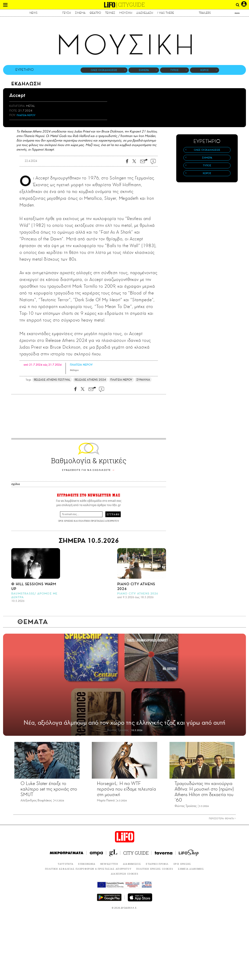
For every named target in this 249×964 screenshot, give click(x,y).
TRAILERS (205, 13)
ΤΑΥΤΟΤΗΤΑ (65, 863)
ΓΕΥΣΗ (66, 13)
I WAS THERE (165, 13)
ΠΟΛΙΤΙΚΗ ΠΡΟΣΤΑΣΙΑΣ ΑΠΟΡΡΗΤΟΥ (98, 520)
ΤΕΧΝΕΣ (110, 13)
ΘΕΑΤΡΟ (95, 13)
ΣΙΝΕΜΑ (80, 13)
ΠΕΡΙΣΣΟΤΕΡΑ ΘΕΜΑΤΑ (222, 818)
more (237, 12)
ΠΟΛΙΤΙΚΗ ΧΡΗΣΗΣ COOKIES (154, 868)
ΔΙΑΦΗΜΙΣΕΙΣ (132, 863)
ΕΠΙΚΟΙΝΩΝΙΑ (87, 863)
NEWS (34, 13)
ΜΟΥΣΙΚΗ (125, 13)
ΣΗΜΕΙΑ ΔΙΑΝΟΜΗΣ (191, 868)
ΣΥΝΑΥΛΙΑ (143, 379)
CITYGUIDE (131, 4)
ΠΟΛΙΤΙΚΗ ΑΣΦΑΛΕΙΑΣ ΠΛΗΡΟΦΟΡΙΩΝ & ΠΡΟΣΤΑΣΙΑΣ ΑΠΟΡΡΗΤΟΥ (88, 868)
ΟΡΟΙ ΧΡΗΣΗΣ (65, 520)
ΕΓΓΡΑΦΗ (113, 514)
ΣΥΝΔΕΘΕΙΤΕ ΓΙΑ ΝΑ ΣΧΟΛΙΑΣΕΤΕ (86, 470)
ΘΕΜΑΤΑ (32, 621)
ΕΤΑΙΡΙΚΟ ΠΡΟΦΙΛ (157, 863)
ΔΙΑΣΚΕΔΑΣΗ (144, 13)
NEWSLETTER (109, 863)
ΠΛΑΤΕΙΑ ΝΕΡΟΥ (26, 115)
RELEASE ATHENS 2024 (90, 379)
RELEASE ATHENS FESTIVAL (52, 379)
